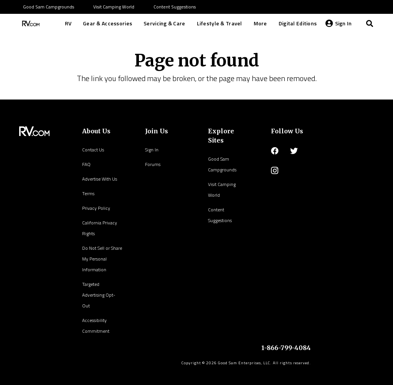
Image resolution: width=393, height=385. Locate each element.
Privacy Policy (96, 208)
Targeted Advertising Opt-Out (98, 294)
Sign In (152, 149)
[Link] (30, 23)
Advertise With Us (99, 179)
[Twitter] (294, 151)
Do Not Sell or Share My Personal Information (102, 258)
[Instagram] (274, 170)
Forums (152, 164)
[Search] (369, 23)
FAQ (86, 164)
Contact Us (93, 149)
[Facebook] (275, 151)
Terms (88, 193)
